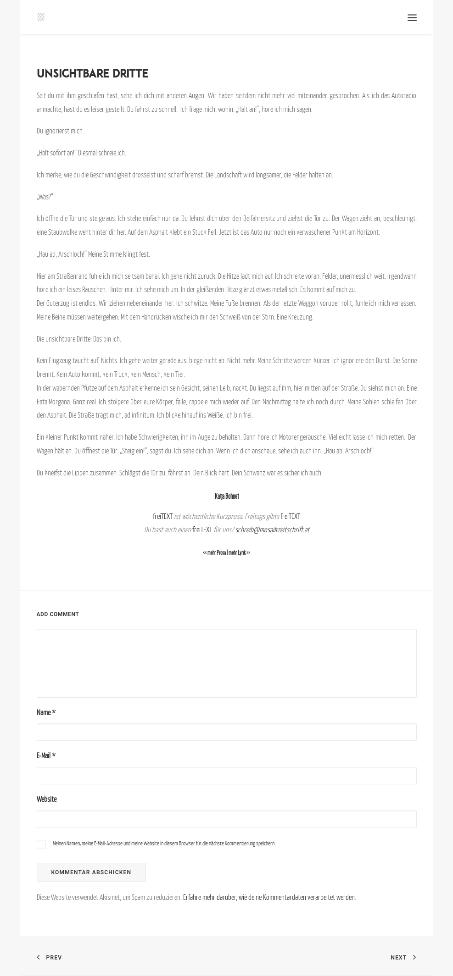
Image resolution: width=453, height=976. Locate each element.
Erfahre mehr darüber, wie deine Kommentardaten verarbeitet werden (269, 897)
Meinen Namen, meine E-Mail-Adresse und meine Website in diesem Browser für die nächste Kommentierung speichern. (164, 843)
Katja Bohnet (227, 496)
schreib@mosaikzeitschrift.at (272, 529)
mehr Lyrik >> (239, 553)
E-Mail (46, 755)
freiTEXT (163, 516)
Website (46, 799)
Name (46, 712)
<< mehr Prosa (214, 553)
